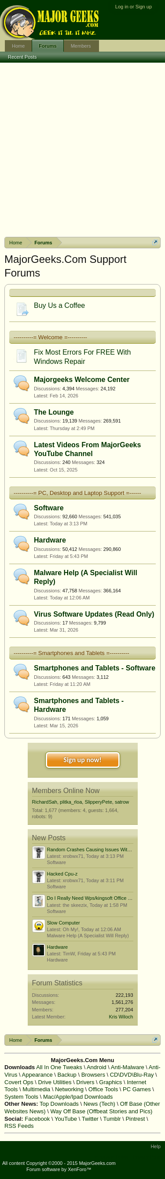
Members (81, 46)
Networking (69, 1089)
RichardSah (44, 802)
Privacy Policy (148, 1157)
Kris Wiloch (121, 1016)
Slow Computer (63, 922)
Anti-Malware (127, 1067)
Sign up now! (82, 760)
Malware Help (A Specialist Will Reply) (88, 935)
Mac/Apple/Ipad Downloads (78, 1096)
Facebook (37, 1118)
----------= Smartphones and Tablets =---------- (71, 653)
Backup (66, 1074)
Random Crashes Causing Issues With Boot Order (101, 849)
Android (96, 1067)
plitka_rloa (71, 802)
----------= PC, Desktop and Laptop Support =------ (77, 493)
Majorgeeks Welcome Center (82, 379)
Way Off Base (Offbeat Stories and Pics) (102, 1111)
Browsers (93, 1074)
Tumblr (112, 1118)
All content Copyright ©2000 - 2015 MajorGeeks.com (59, 1163)
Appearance (37, 1074)
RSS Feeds (18, 1126)
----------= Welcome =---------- (50, 337)
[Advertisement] (82, 149)
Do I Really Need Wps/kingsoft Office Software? (98, 898)
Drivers (85, 1082)
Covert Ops (18, 1082)
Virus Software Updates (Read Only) (94, 614)
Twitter (90, 1118)
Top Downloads (59, 1103)
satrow (122, 802)
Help (155, 1146)
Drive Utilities (55, 1082)
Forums (47, 46)
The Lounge (54, 412)
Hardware (50, 540)
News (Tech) (99, 1103)
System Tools (21, 1096)
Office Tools (103, 1089)
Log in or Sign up (133, 6)
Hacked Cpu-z (62, 873)
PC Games (137, 1089)
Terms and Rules (110, 1157)
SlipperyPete (98, 802)
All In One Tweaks (59, 1067)
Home (18, 46)
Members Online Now (66, 790)
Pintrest (135, 1118)
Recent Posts (22, 57)
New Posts (49, 838)
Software (49, 508)
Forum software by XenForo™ (58, 1169)
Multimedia (36, 1089)
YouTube (66, 1118)
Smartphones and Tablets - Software (94, 668)
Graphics (110, 1082)
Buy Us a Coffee (59, 305)
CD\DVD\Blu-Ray (132, 1074)
